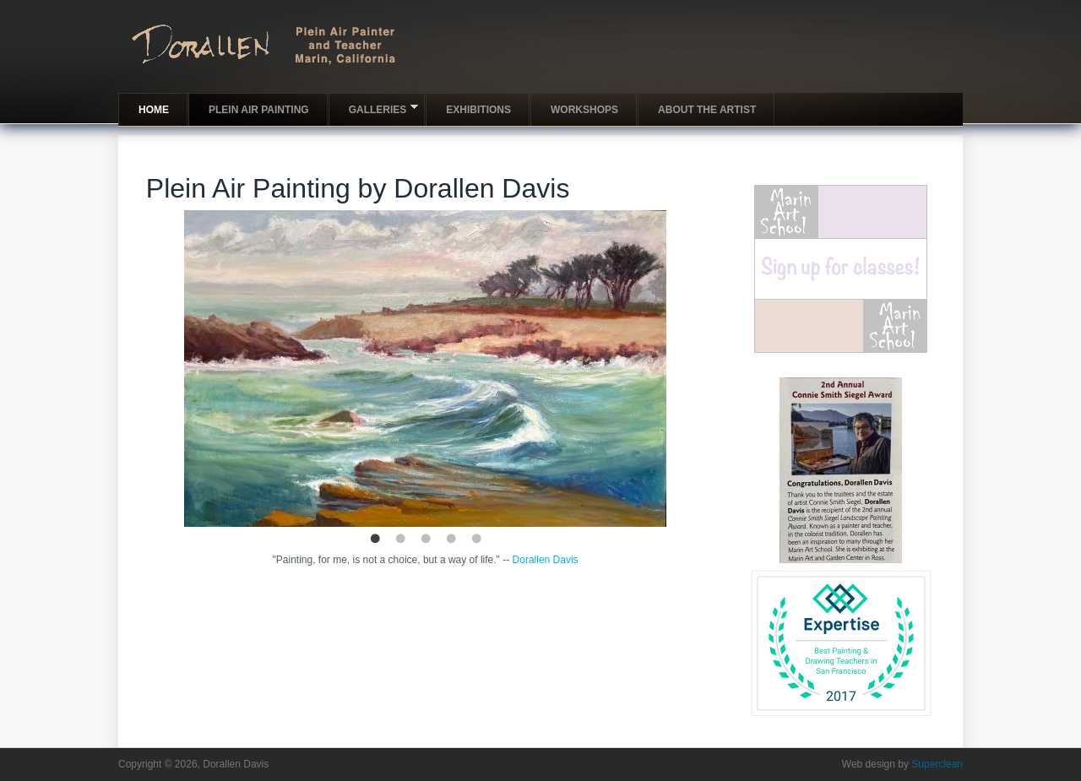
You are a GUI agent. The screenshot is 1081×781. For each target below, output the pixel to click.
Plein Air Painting (259, 110)
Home (154, 110)
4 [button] (451, 539)
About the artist (707, 110)
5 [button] (476, 539)
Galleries (374, 108)
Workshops (584, 110)
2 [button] (400, 539)
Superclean (937, 764)
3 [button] (425, 539)
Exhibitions (478, 110)
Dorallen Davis (546, 560)
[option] (425, 368)
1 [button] (375, 539)
